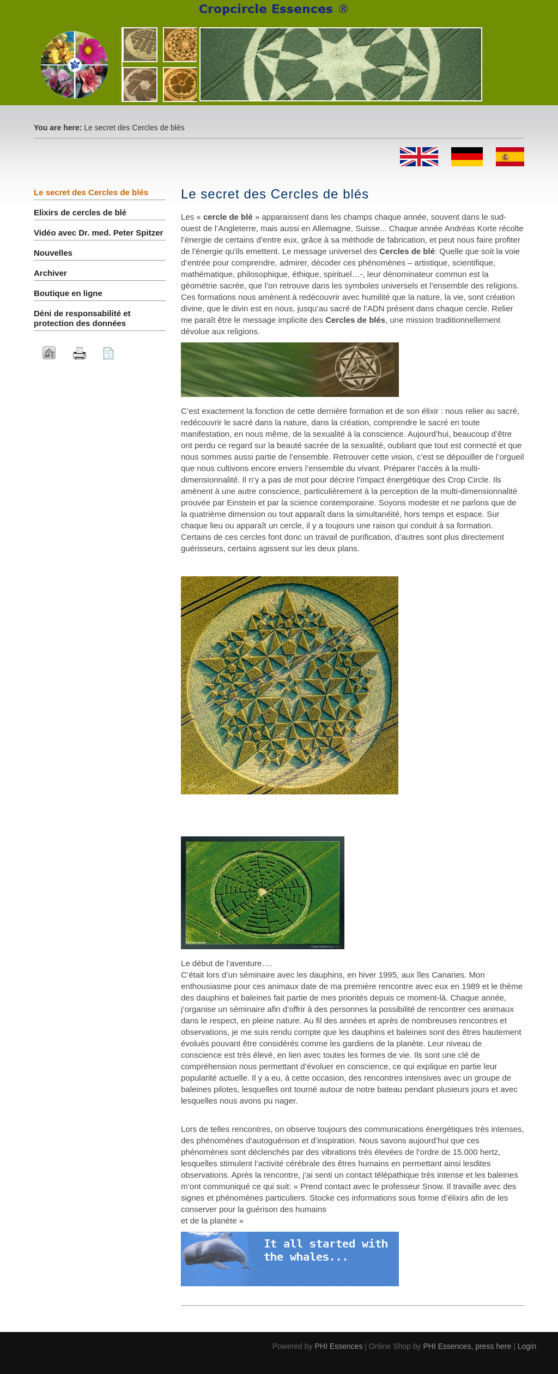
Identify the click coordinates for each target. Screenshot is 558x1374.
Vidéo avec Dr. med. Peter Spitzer (98, 232)
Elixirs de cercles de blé (80, 212)
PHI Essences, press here (467, 1346)
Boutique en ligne (68, 293)
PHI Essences (338, 1346)
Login (527, 1346)
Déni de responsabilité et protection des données (82, 318)
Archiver (50, 273)
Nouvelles (53, 252)
